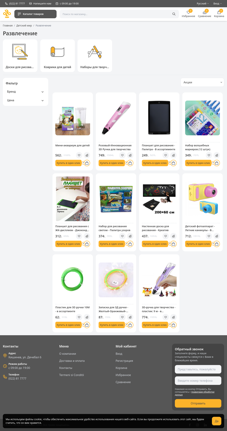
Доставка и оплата (72, 361)
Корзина (121, 368)
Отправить (198, 403)
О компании (67, 354)
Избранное (123, 375)
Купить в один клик (68, 163)
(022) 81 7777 (17, 378)
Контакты (65, 368)
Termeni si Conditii (71, 375)
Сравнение (123, 382)
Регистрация (124, 361)
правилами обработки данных (194, 393)
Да (216, 421)
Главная (8, 25)
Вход (119, 354)
